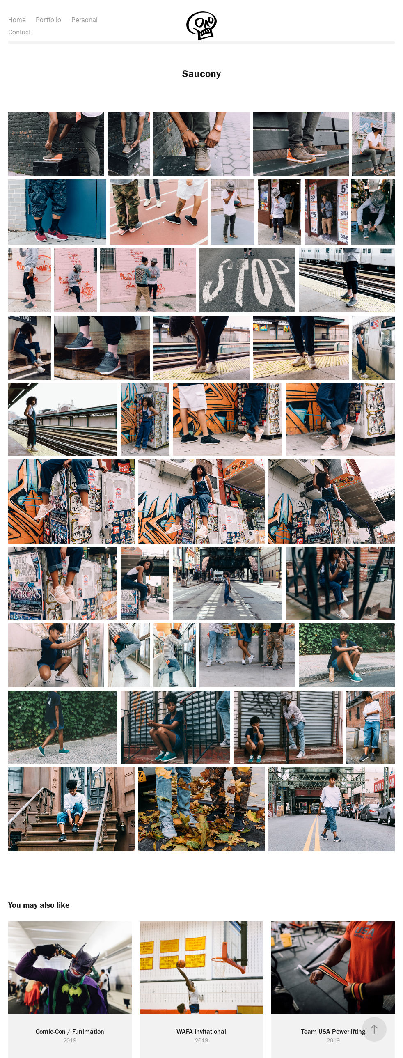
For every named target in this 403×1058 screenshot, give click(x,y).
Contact (19, 32)
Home (17, 20)
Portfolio (48, 20)
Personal (84, 20)
